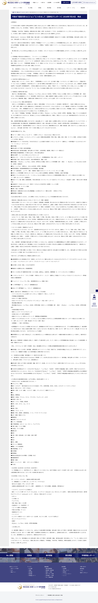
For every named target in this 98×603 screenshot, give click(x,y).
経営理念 (64, 572)
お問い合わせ (66, 2)
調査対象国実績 (49, 568)
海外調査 (59, 7)
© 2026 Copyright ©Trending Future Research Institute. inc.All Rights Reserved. (49, 599)
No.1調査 (30, 7)
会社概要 (64, 568)
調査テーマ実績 (49, 572)
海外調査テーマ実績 (50, 575)
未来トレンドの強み (17, 7)
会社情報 (49, 2)
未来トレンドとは (13, 566)
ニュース (64, 575)
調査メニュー (36, 2)
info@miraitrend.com (89, 2)
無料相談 (82, 568)
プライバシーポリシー (39, 595)
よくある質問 (56, 2)
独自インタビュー (84, 572)
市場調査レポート (32, 575)
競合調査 (49, 7)
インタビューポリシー (67, 573)
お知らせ (43, 2)
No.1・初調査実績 (49, 577)
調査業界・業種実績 (50, 570)
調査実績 (46, 566)
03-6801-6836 (77, 2)
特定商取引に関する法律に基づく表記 (55, 595)
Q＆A (12, 570)
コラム (81, 570)
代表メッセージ (66, 570)
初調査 (39, 7)
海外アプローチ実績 (50, 573)
